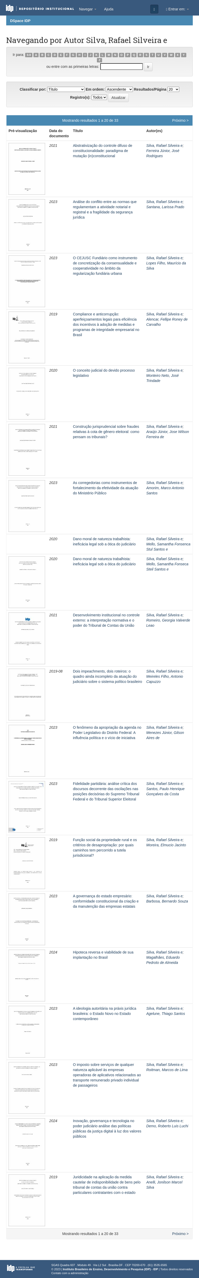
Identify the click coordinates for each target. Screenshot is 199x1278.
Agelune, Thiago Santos (165, 1014)
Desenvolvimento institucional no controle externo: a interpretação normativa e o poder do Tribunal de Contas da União (106, 620)
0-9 (29, 54)
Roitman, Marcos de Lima (167, 1070)
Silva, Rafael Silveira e (164, 145)
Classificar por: (33, 89)
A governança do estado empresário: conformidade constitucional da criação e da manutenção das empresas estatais (106, 901)
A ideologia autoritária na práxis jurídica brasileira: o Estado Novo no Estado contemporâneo (104, 1013)
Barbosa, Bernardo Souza (167, 901)
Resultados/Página (150, 89)
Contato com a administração (69, 1273)
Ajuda (108, 9)
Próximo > (180, 120)
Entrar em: (177, 9)
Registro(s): (80, 97)
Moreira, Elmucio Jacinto (166, 845)
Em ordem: (95, 89)
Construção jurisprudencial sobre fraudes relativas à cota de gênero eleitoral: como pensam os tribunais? (106, 431)
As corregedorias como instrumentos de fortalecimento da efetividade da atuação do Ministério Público (105, 488)
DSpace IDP (20, 21)
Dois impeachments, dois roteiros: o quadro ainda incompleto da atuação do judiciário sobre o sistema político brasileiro (107, 676)
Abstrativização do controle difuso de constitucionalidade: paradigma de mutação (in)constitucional (102, 150)
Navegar (87, 9)
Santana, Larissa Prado (165, 207)
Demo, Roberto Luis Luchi (167, 1126)
